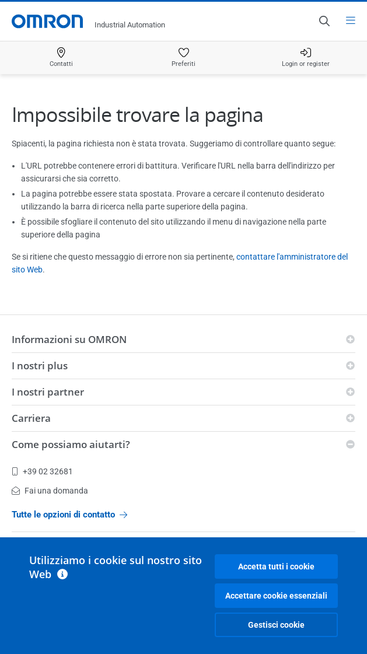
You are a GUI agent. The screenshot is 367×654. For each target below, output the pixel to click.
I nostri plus (40, 365)
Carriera (31, 418)
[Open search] (323, 21)
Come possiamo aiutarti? (71, 444)
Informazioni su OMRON (69, 339)
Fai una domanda (50, 490)
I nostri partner (48, 391)
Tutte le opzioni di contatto (69, 514)
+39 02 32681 (42, 471)
